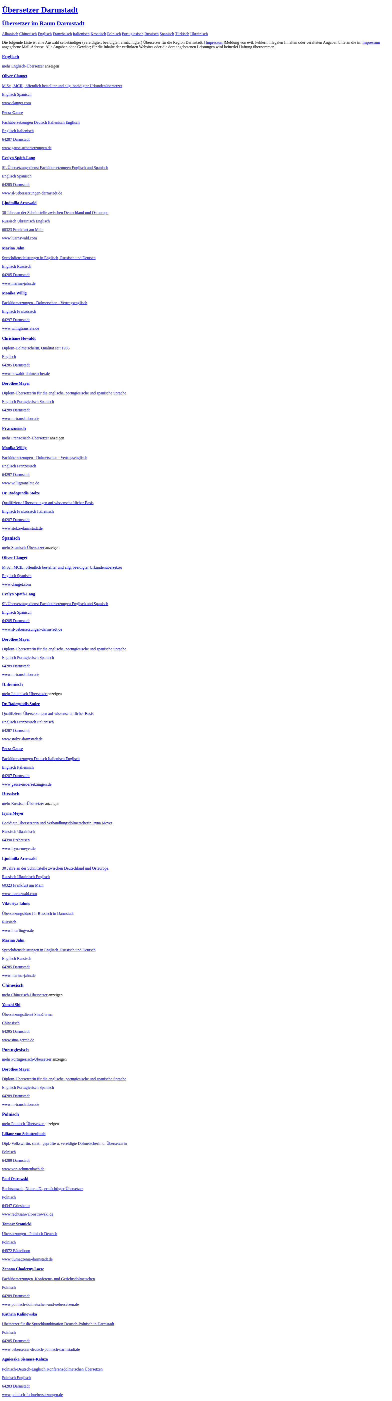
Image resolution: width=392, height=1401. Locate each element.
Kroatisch (98, 34)
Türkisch (182, 34)
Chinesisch (28, 34)
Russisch (151, 34)
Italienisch (81, 34)
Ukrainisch (199, 34)
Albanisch (10, 34)
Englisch (45, 34)
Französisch (62, 34)
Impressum (214, 42)
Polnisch (114, 34)
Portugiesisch (133, 34)
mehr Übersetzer (23, 66)
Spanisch (167, 34)
